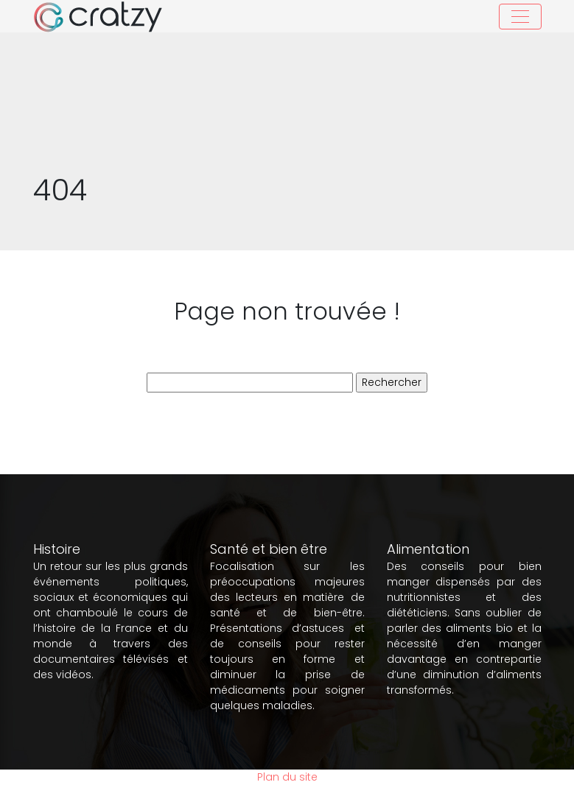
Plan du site (287, 777)
